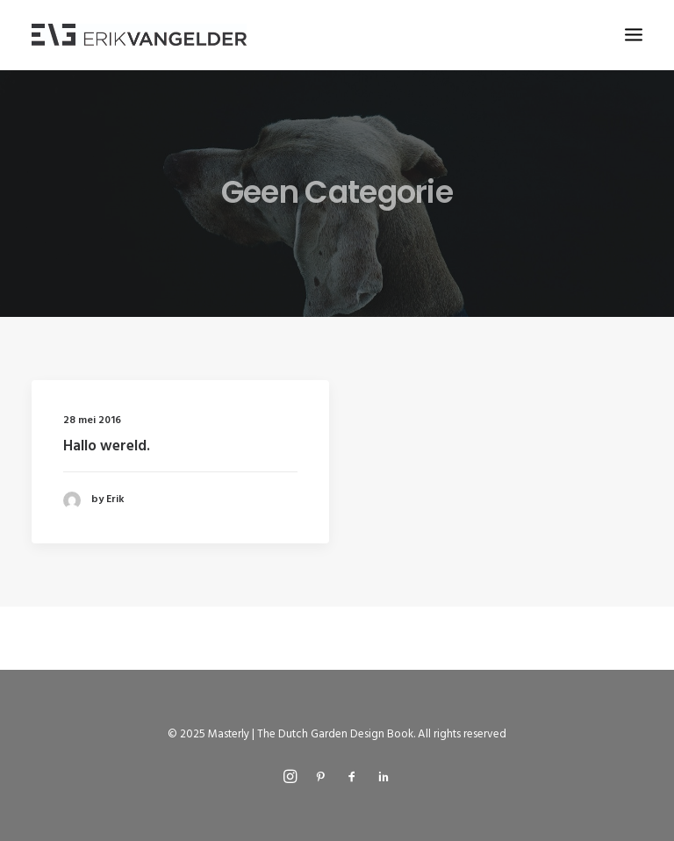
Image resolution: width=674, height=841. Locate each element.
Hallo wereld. (106, 446)
